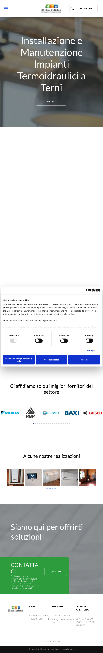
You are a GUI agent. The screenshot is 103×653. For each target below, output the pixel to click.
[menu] (5, 7)
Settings (91, 350)
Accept (84, 360)
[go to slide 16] (65, 423)
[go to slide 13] (59, 423)
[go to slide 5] (41, 423)
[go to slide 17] (67, 423)
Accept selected (51, 360)
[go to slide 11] (54, 423)
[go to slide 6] (44, 423)
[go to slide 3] (37, 423)
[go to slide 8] (48, 423)
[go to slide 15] (63, 423)
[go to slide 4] (39, 423)
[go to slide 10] (52, 423)
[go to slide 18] (69, 423)
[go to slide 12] (56, 423)
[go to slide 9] (50, 423)
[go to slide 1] (33, 423)
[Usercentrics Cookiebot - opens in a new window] (88, 290)
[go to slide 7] (46, 423)
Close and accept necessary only (18, 360)
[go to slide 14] (61, 423)
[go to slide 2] (35, 423)
